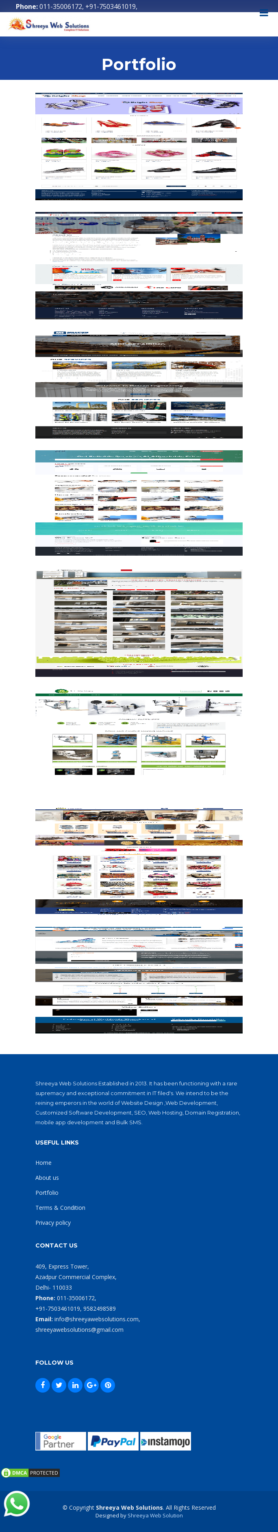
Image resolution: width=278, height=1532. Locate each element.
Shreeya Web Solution (155, 1515)
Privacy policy (53, 1222)
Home (43, 1162)
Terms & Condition (60, 1207)
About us (47, 1177)
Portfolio (47, 1192)
